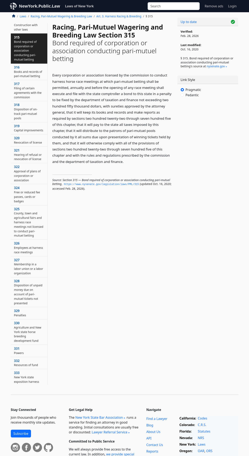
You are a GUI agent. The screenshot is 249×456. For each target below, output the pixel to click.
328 (28, 292)
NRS (201, 438)
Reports (152, 451)
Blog (149, 425)
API (149, 438)
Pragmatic (193, 89)
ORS (209, 451)
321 (28, 154)
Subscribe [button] (20, 433)
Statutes (204, 431)
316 (28, 71)
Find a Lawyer (156, 418)
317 (28, 90)
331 (19, 350)
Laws (23, 16)
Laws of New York (79, 6)
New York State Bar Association (99, 417)
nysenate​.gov (216, 66)
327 (28, 266)
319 (28, 128)
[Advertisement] (207, 168)
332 (26, 363)
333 (26, 379)
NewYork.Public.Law (39, 6)
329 (20, 313)
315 (25, 48)
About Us (153, 431)
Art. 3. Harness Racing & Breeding (119, 16)
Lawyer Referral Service (109, 432)
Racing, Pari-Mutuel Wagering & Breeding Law (61, 16)
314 (26, 25)
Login (232, 6)
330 (27, 332)
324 (27, 194)
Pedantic (192, 95)
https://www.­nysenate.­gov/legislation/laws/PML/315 (101, 184)
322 (27, 173)
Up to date (189, 22)
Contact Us (154, 445)
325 (28, 222)
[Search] (174, 6)
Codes (202, 418)
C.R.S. (202, 425)
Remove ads (214, 6)
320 (28, 140)
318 (26, 111)
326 (28, 247)
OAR (201, 451)
